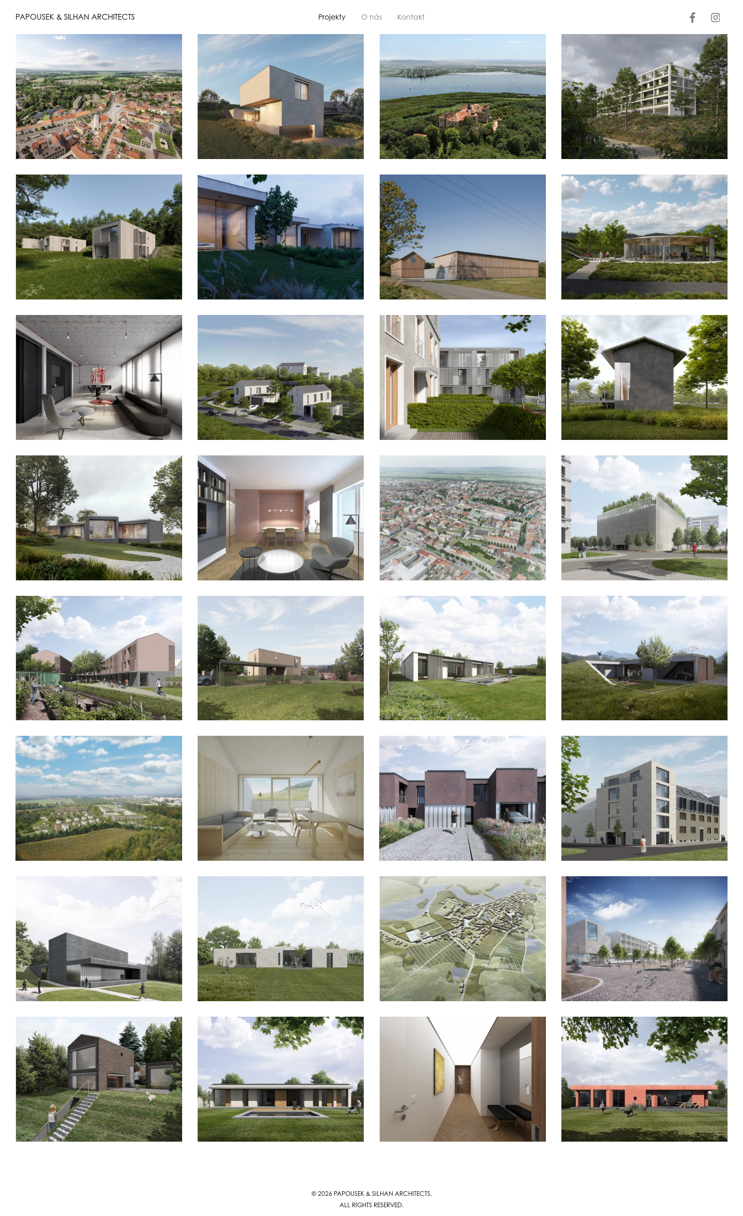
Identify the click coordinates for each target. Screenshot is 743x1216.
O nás (371, 16)
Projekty (332, 16)
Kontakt (411, 16)
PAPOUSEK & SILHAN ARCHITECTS (75, 17)
